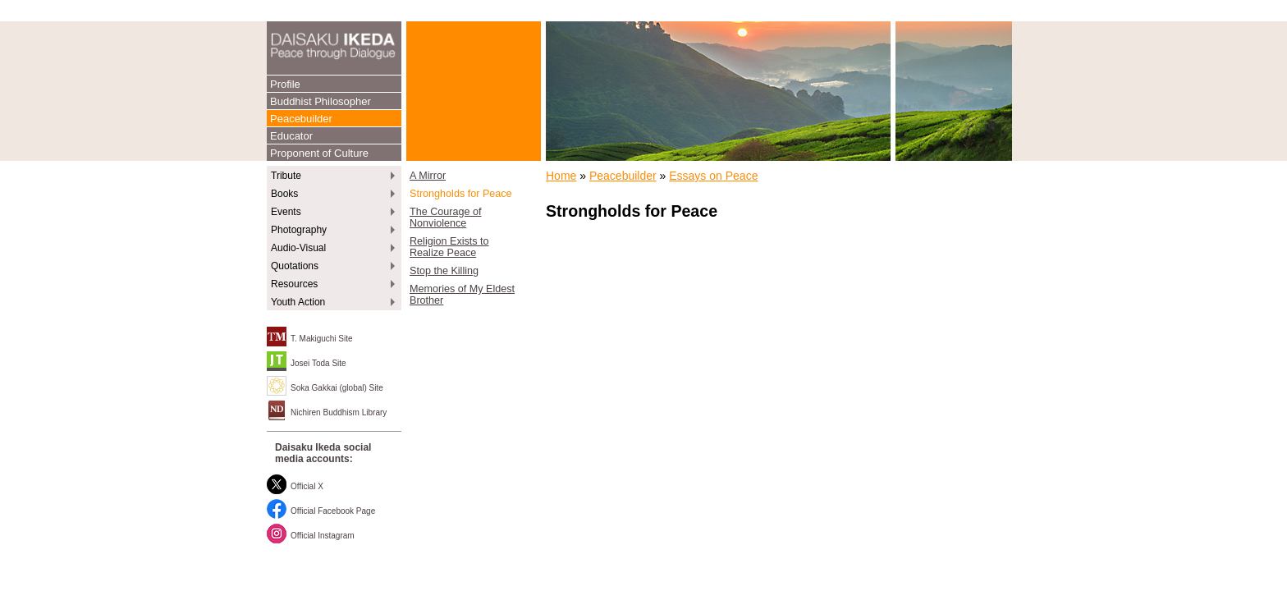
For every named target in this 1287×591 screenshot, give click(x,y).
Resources (294, 284)
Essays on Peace (713, 175)
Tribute (286, 175)
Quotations (294, 266)
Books (284, 193)
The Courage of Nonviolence (446, 217)
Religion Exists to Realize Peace (449, 247)
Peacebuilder (301, 118)
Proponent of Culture (319, 153)
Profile (285, 84)
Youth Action (298, 302)
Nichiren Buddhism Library (339, 412)
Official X (307, 486)
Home (561, 175)
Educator (291, 136)
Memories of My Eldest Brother (462, 294)
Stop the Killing (444, 271)
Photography (299, 230)
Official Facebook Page (333, 510)
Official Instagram (323, 535)
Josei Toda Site (318, 363)
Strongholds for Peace (461, 193)
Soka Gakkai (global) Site (337, 387)
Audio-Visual (298, 248)
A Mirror (428, 175)
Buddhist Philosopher (320, 101)
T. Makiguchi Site (322, 338)
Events (286, 212)
